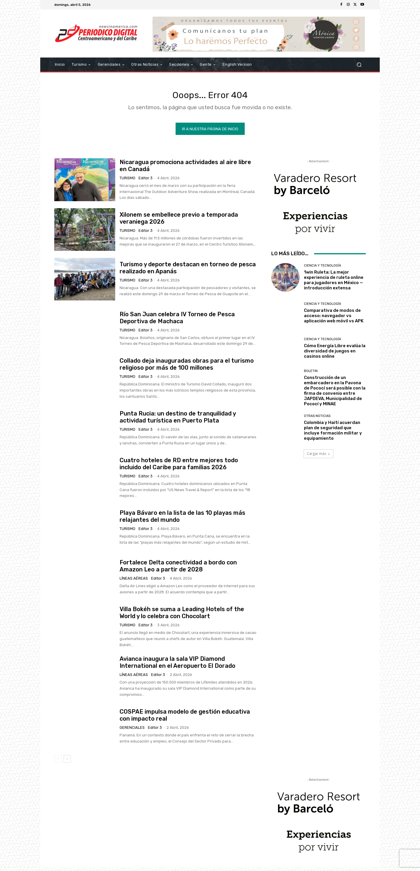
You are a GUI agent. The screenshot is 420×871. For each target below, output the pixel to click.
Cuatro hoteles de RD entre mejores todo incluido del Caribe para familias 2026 (179, 467)
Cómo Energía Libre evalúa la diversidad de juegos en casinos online (334, 354)
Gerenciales (132, 731)
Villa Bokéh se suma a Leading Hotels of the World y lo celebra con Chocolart (182, 616)
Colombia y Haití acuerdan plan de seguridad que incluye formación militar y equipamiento (333, 433)
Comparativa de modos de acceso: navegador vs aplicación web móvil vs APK (333, 319)
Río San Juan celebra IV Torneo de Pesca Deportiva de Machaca (177, 321)
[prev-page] (58, 762)
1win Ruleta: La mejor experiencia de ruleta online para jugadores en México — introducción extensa (333, 283)
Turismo (127, 181)
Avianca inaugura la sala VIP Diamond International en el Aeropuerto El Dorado (177, 666)
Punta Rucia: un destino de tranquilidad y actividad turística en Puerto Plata (178, 420)
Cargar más (318, 457)
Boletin (311, 374)
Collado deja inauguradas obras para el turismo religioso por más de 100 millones (187, 368)
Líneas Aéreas (134, 582)
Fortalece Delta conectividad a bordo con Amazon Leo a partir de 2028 (178, 569)
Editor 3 (146, 181)
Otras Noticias (317, 419)
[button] (359, 65)
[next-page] (67, 762)
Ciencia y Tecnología (322, 269)
